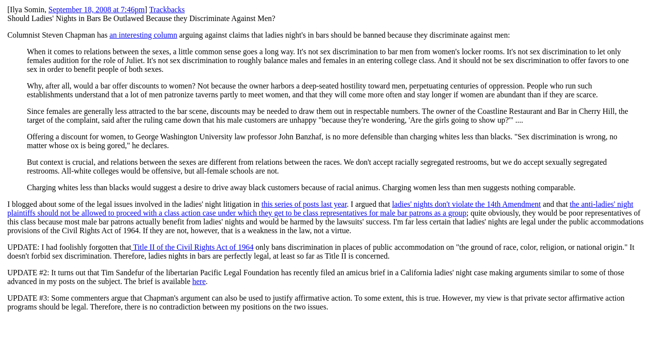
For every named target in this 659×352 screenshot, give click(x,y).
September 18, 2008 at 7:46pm (96, 9)
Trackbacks (167, 9)
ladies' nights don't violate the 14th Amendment (466, 204)
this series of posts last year (304, 204)
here (199, 281)
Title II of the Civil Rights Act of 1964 (192, 247)
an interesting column (143, 35)
